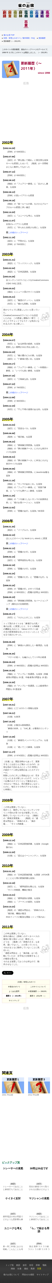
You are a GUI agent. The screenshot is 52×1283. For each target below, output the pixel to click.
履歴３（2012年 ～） (38, 996)
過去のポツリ (15, 987)
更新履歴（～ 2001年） (39, 991)
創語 (18, 1265)
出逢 (19, 1268)
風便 (33, 1268)
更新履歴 (41, 38)
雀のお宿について (11, 1274)
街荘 (31, 1265)
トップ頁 (10, 1265)
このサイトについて (38, 987)
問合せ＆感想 (28, 1274)
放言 (25, 1265)
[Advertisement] (26, 110)
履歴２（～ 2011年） (14, 996)
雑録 (13, 1268)
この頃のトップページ (18, 232)
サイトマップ (14, 1001)
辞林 (38, 1265)
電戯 (44, 1265)
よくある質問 (14, 991)
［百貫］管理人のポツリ (26, 982)
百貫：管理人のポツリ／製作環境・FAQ (19, 38)
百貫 (39, 1268)
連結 (26, 1268)
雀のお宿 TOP (9, 35)
